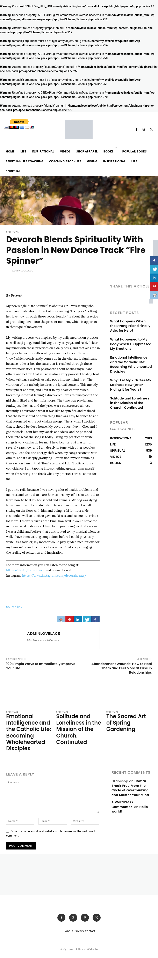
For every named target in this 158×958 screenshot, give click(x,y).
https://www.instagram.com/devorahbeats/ (54, 575)
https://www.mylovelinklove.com (43, 640)
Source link (14, 607)
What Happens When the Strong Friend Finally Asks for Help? (130, 325)
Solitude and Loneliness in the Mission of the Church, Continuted (130, 398)
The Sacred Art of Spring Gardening (126, 718)
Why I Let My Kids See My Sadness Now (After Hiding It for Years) (131, 381)
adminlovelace (22, 270)
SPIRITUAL (12, 232)
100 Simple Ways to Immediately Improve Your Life (40, 666)
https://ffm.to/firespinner (25, 570)
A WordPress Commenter (122, 798)
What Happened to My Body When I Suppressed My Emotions (129, 342)
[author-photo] (9, 750)
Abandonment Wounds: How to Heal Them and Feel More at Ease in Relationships (121, 668)
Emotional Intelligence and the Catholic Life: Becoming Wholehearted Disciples (129, 362)
